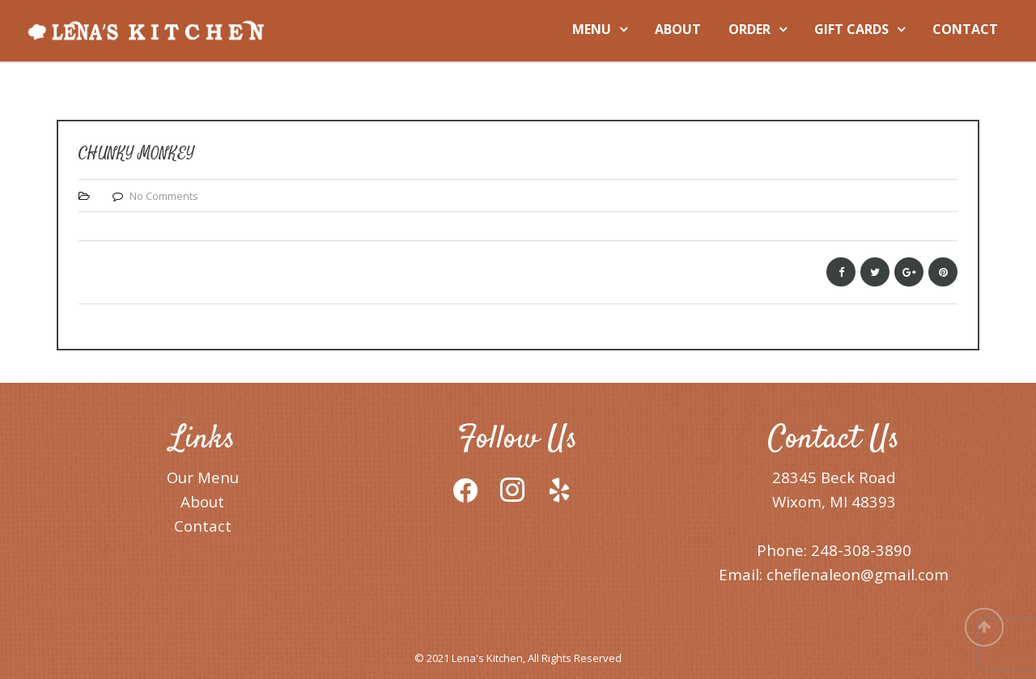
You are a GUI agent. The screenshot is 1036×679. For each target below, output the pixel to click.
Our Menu (203, 477)
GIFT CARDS (851, 29)
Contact (202, 526)
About (202, 501)
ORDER (749, 29)
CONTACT (965, 29)
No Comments (164, 196)
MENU (591, 29)
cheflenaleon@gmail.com (857, 574)
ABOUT (678, 29)
